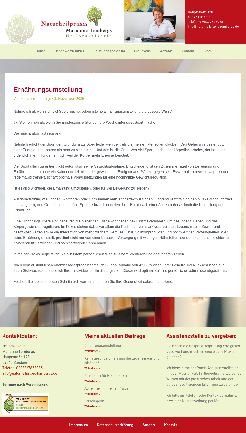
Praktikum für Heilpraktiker (105, 376)
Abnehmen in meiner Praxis (106, 389)
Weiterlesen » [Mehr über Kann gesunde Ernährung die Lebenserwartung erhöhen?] (92, 369)
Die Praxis (142, 51)
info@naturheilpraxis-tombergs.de (213, 26)
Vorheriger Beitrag (22, 308)
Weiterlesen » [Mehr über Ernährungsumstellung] (92, 351)
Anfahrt (166, 51)
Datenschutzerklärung (115, 425)
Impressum (78, 425)
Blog (207, 51)
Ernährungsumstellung (102, 346)
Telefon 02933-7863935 (205, 22)
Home (40, 51)
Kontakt (188, 51)
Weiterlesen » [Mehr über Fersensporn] (92, 407)
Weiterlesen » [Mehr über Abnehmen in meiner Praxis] (92, 394)
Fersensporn (94, 402)
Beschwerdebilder (69, 51)
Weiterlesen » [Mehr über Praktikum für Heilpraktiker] (92, 382)
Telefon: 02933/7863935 (23, 368)
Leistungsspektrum (109, 51)
